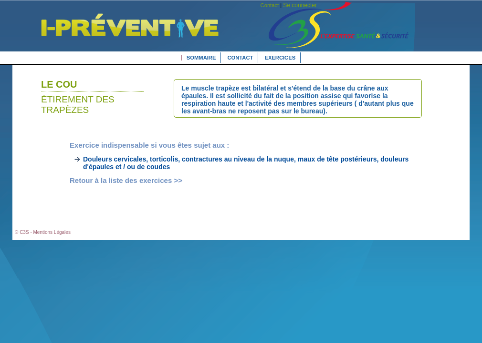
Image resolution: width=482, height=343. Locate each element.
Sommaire (201, 58)
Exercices (279, 58)
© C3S (22, 232)
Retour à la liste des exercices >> (126, 180)
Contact (240, 58)
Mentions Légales (52, 232)
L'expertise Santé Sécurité (123, 39)
